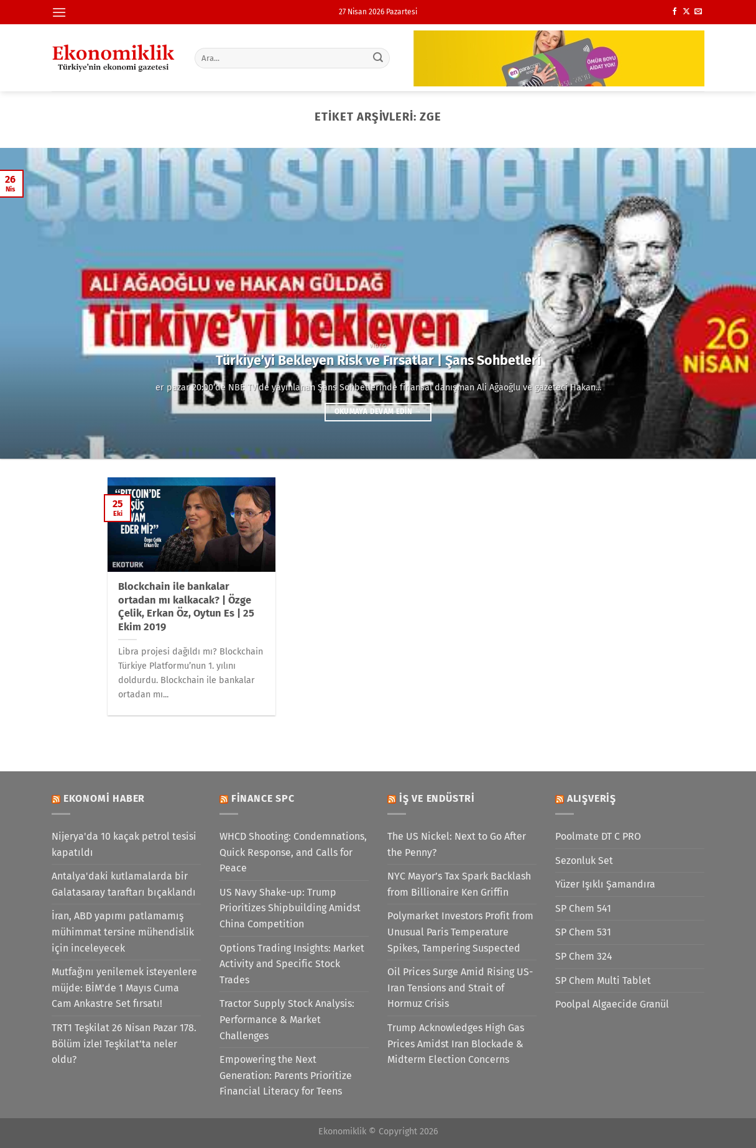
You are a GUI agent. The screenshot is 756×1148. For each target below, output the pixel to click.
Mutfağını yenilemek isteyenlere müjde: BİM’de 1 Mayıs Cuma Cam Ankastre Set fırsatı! (124, 987)
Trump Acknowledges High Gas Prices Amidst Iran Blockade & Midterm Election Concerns (455, 1043)
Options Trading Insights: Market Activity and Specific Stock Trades (291, 964)
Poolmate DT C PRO (598, 836)
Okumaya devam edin (378, 411)
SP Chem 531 (583, 932)
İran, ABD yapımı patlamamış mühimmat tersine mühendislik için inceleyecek (123, 931)
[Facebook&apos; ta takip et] (674, 11)
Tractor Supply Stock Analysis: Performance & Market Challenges (286, 1019)
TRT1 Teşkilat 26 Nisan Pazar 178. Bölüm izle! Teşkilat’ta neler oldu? (124, 1043)
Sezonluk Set (584, 860)
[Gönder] (378, 57)
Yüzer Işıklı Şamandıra (605, 884)
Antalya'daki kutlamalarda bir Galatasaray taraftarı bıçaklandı (124, 884)
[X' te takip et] (686, 11)
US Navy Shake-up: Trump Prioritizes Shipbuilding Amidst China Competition (290, 908)
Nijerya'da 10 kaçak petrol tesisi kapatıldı (124, 844)
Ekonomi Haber (104, 798)
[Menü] (59, 12)
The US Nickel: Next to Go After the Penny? (456, 844)
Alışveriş (591, 798)
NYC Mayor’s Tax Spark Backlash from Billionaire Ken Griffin (459, 884)
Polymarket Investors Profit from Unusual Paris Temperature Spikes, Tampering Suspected (460, 931)
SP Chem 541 (583, 908)
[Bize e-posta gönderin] (698, 11)
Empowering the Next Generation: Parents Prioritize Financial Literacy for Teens (285, 1075)
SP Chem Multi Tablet (603, 980)
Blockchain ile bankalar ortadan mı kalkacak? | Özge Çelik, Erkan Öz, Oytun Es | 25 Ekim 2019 (186, 607)
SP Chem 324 (583, 956)
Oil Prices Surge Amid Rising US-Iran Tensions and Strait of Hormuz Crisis (460, 987)
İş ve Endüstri (437, 798)
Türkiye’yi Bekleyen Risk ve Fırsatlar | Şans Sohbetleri (378, 360)
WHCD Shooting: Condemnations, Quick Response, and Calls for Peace (293, 852)
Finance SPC (263, 798)
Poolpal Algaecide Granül (612, 1004)
